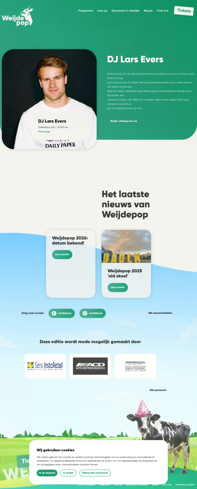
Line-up (102, 10)
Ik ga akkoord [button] (47, 473)
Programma (85, 10)
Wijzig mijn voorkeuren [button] (95, 473)
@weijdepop (62, 326)
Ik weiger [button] (68, 473)
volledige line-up (124, 121)
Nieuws (148, 10)
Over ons (162, 10)
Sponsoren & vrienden (125, 10)
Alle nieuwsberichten (160, 326)
